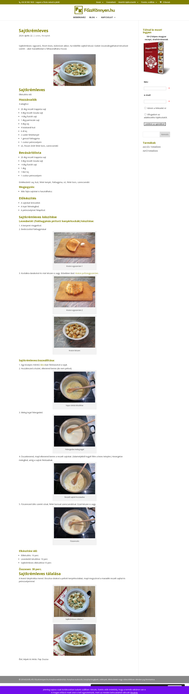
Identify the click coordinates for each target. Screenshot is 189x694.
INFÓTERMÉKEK (150, 151)
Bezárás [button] (134, 692)
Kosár (98, 2)
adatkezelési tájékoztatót (155, 117)
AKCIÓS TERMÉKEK (152, 147)
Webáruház (79, 17)
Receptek (46, 35)
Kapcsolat (107, 17)
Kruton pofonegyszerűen (86, 273)
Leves (37, 35)
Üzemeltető (111, 2)
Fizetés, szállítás (147, 2)
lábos (42, 364)
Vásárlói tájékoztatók (127, 2)
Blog (92, 17)
